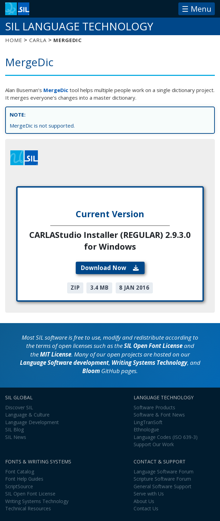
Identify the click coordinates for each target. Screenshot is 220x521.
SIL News (15, 437)
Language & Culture (27, 414)
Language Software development (64, 363)
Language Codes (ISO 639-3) (166, 437)
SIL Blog (14, 429)
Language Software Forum (163, 471)
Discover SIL (19, 407)
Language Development (32, 422)
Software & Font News (159, 414)
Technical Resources (28, 508)
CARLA (37, 40)
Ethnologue (146, 429)
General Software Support (162, 486)
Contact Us (146, 508)
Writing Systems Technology (149, 363)
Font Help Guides (24, 478)
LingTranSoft (148, 422)
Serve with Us (149, 493)
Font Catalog (19, 471)
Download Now (110, 268)
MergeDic (55, 90)
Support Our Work (154, 444)
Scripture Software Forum (162, 478)
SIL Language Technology (79, 26)
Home (13, 40)
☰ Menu (196, 8)
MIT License (55, 354)
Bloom (91, 371)
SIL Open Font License (153, 346)
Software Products (154, 407)
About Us (144, 501)
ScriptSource (19, 486)
